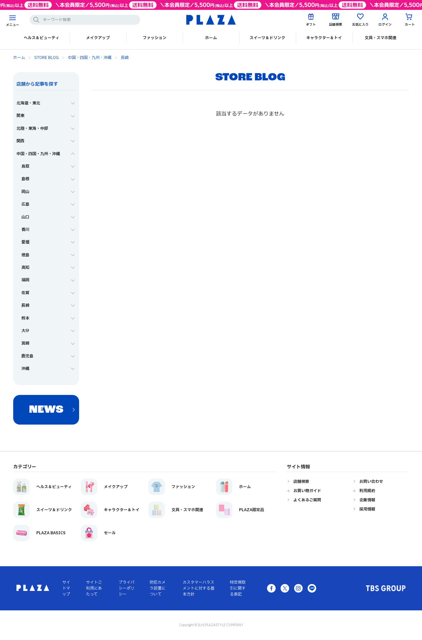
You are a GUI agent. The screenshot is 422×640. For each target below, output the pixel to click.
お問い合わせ (371, 482)
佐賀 (25, 293)
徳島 (25, 255)
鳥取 (25, 166)
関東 (20, 116)
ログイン (385, 24)
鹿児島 (27, 356)
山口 (25, 217)
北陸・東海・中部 (32, 128)
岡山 (25, 192)
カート (410, 24)
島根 (25, 179)
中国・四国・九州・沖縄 (89, 58)
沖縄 (25, 369)
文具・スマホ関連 (380, 38)
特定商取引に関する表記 (238, 588)
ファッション (154, 38)
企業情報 (367, 500)
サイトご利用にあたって (94, 588)
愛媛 (25, 242)
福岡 (25, 280)
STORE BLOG (46, 58)
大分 (25, 331)
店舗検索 (335, 24)
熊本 (25, 318)
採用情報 (367, 509)
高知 (25, 267)
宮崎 (25, 343)
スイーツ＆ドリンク (267, 38)
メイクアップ (98, 38)
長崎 (125, 58)
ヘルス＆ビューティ (41, 38)
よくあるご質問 (307, 500)
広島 (25, 204)
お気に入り (360, 24)
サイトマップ (66, 588)
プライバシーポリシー (127, 588)
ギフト (311, 24)
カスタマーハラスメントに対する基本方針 (198, 588)
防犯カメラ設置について (158, 588)
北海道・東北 (28, 103)
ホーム (211, 38)
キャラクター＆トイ (324, 38)
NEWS (46, 410)
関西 (20, 141)
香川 (25, 230)
